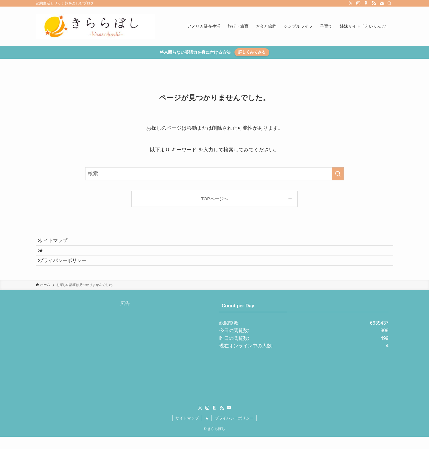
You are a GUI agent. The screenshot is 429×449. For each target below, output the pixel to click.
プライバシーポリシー (67, 270)
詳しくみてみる (251, 52)
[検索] (389, 3)
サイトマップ (57, 242)
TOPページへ (214, 198)
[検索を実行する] (338, 173)
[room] (366, 3)
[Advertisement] (125, 361)
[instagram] (358, 3)
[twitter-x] (351, 3)
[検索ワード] (214, 173)
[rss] (374, 3)
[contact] (382, 3)
